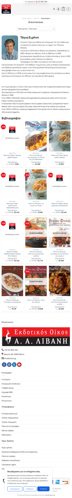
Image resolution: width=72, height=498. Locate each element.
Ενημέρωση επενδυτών (11, 384)
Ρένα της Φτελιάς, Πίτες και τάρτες (36, 301)
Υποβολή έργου (8, 388)
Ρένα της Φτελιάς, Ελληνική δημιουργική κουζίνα (59, 302)
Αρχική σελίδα (27, 18)
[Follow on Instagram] (9, 364)
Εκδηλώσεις (6, 435)
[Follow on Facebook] (4, 364)
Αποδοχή (43, 489)
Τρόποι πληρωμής (9, 422)
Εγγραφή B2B (7, 392)
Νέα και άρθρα (8, 430)
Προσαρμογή (15, 489)
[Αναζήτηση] (54, 9)
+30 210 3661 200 (11, 350)
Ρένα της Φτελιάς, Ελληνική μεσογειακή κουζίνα (36, 254)
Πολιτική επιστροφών (10, 426)
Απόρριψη (30, 489)
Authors (36, 18)
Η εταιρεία (6, 379)
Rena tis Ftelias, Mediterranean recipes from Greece (12, 254)
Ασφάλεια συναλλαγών (11, 460)
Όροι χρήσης (7, 447)
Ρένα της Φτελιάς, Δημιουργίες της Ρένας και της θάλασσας (36, 157)
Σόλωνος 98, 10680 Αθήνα (13, 354)
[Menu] (68, 9)
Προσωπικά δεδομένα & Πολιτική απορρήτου (20, 452)
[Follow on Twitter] (14, 364)
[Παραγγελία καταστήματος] (36, 29)
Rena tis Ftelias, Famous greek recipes (12, 156)
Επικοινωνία (7, 400)
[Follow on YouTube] (19, 364)
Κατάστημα (6, 396)
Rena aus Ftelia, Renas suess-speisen (60, 156)
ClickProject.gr (50, 495)
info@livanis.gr (10, 358)
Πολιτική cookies (8, 456)
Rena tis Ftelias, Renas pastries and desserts (60, 205)
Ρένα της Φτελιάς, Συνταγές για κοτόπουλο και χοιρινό (60, 254)
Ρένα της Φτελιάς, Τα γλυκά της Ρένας (36, 205)
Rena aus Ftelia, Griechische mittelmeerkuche (12, 206)
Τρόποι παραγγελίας (10, 418)
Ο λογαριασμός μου (10, 413)
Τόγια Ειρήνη (12, 162)
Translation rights (9, 464)
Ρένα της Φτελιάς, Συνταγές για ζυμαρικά (12, 301)
